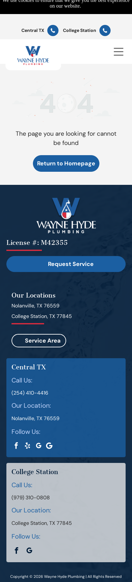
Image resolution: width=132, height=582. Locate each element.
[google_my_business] (38, 424)
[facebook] (16, 424)
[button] (118, 30)
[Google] (49, 424)
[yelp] (27, 424)
